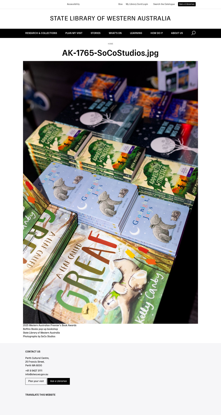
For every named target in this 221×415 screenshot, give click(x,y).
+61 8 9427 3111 (33, 371)
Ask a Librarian (58, 381)
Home (110, 44)
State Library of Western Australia (110, 18)
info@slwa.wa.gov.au (36, 375)
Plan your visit (36, 381)
